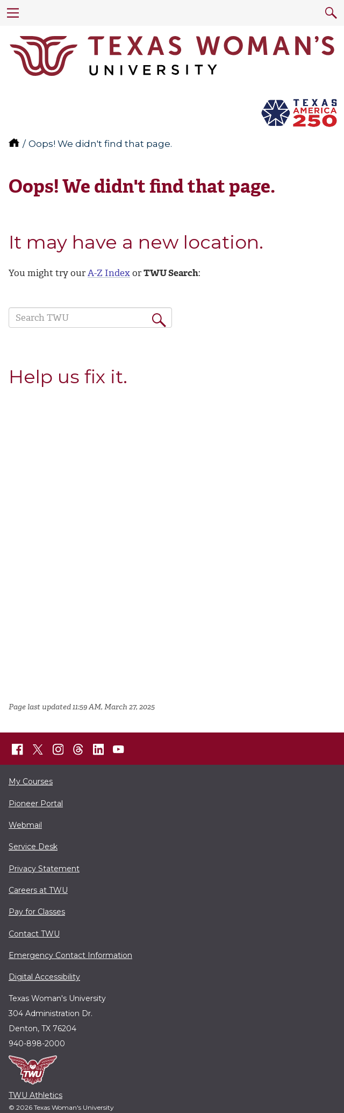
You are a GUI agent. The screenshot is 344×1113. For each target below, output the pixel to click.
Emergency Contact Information (70, 955)
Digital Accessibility (44, 977)
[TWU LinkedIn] (98, 749)
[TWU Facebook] (17, 749)
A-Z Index (109, 273)
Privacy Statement (44, 869)
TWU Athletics (35, 1095)
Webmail (25, 825)
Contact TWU (34, 934)
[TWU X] (37, 749)
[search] (331, 13)
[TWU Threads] (78, 749)
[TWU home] (15, 143)
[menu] (13, 13)
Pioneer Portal (36, 803)
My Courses (31, 781)
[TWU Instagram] (58, 749)
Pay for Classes (37, 912)
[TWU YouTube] (118, 750)
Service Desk (33, 846)
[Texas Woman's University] (172, 56)
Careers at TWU (38, 890)
